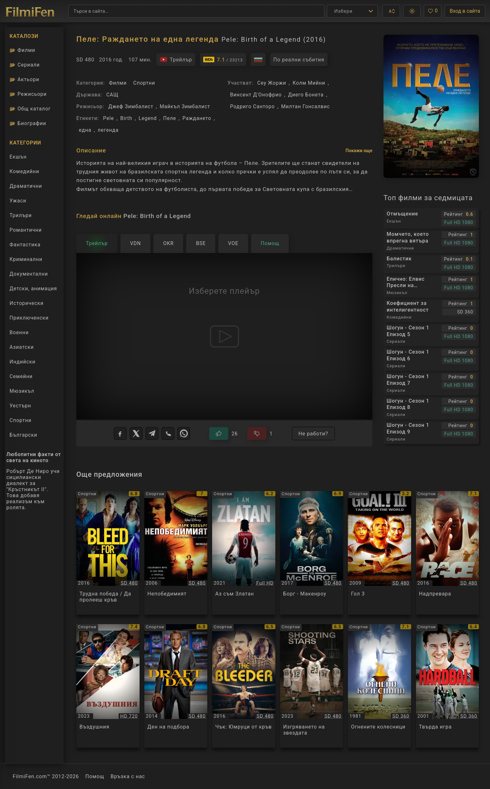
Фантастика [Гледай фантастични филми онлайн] (25, 245)
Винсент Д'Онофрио (256, 95)
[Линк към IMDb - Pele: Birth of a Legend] (223, 59)
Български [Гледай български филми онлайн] (23, 435)
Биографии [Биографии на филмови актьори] (28, 123)
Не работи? (313, 434)
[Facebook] (120, 433)
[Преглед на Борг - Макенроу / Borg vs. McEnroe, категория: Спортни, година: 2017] (311, 553)
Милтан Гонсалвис (305, 106)
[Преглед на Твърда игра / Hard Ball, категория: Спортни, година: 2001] (447, 686)
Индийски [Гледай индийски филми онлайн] (23, 362)
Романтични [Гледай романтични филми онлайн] (26, 230)
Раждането (197, 118)
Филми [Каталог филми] (22, 50)
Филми (118, 83)
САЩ (112, 95)
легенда (108, 130)
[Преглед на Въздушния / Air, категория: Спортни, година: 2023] (108, 686)
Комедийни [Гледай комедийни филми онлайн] (24, 171)
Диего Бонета (306, 95)
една (85, 130)
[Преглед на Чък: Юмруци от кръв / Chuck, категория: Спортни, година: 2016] (243, 686)
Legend (148, 118)
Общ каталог (30, 109)
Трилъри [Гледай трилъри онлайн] (20, 216)
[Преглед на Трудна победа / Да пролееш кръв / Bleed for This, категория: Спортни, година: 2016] (108, 553)
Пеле (169, 118)
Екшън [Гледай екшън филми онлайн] (18, 157)
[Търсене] (196, 11)
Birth (126, 118)
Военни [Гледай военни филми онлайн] (19, 332)
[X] (136, 433)
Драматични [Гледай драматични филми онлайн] (26, 186)
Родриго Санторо (252, 106)
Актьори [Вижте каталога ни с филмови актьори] (24, 79)
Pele (108, 118)
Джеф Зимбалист (131, 106)
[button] (391, 11)
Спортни (144, 83)
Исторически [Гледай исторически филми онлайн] (27, 303)
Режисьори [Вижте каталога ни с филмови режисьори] (28, 94)
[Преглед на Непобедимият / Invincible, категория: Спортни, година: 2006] (176, 553)
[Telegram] (152, 433)
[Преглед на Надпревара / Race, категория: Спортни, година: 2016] (447, 553)
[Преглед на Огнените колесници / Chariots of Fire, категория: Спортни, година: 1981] (379, 686)
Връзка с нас (128, 776)
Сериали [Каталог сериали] (25, 65)
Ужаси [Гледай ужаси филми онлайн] (18, 201)
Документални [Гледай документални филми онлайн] (29, 274)
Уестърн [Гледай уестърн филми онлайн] (20, 406)
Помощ (94, 776)
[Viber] (168, 433)
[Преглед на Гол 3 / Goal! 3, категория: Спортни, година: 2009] (379, 553)
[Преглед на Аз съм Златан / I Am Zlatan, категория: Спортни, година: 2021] (243, 553)
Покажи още (359, 150)
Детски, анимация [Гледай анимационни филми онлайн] (33, 288)
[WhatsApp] (183, 433)
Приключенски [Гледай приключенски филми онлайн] (29, 318)
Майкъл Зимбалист (185, 106)
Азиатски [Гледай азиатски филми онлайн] (22, 347)
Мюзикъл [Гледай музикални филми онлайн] (22, 391)
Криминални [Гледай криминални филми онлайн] (26, 259)
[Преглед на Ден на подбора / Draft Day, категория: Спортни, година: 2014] (176, 686)
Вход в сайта (465, 11)
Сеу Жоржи (271, 83)
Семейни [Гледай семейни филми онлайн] (21, 376)
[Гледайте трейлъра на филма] (175, 59)
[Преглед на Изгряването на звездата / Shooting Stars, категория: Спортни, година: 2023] (311, 686)
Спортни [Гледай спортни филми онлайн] (20, 420)
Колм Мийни (309, 83)
